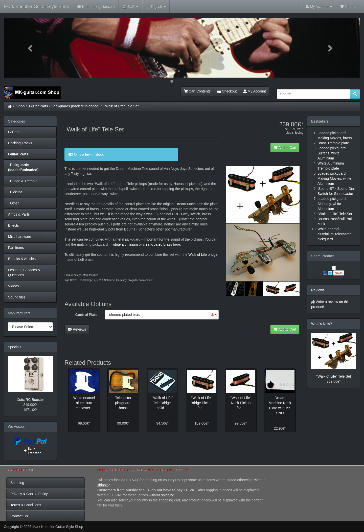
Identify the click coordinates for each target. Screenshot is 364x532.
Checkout (227, 91)
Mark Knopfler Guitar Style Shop (36, 6)
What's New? (321, 324)
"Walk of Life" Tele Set (121, 106)
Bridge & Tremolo (22, 181)
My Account (254, 91)
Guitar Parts (38, 106)
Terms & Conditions (25, 505)
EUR (130, 7)
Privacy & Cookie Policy (29, 494)
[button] (30, 48)
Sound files (17, 297)
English (155, 7)
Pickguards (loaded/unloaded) (76, 106)
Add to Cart (285, 148)
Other (13, 203)
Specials (14, 347)
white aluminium (125, 244)
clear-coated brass (157, 244)
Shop (20, 106)
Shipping (17, 483)
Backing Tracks (20, 143)
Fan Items (16, 248)
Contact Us (19, 516)
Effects (13, 225)
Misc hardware (19, 237)
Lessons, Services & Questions (24, 272)
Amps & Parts (19, 214)
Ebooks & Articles (22, 259)
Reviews (77, 329)
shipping (297, 132)
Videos (13, 286)
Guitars (13, 132)
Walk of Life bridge (202, 254)
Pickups (15, 192)
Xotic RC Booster (30, 400)
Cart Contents (197, 91)
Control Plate (86, 315)
